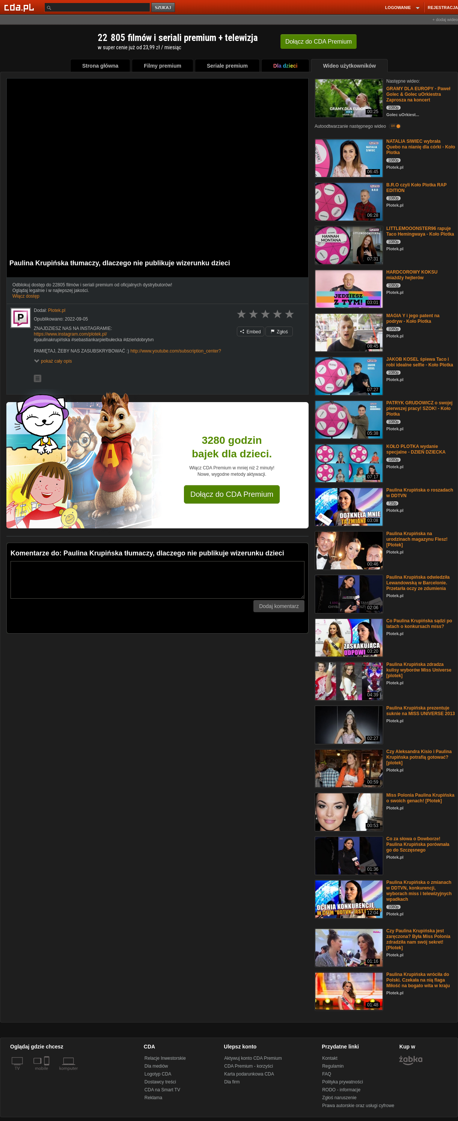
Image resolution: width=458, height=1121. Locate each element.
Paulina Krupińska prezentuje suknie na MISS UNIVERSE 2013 (420, 710)
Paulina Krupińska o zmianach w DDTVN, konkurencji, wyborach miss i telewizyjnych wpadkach (419, 891)
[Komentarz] (157, 580)
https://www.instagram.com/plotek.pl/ (70, 334)
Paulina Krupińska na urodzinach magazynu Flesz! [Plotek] (416, 539)
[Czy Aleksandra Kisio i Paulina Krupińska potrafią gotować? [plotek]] (348, 768)
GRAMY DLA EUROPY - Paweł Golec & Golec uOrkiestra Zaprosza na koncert (418, 94)
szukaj (163, 8)
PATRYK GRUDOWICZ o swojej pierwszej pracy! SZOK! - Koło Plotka (419, 408)
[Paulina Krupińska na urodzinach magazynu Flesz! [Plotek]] (348, 550)
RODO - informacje (341, 1089)
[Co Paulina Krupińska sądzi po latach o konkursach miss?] (348, 637)
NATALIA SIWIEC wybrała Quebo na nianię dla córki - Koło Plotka (420, 147)
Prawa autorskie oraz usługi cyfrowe (358, 1105)
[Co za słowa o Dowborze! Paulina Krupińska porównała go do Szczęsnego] (348, 855)
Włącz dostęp (25, 296)
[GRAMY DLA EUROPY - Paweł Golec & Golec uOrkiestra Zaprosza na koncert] (348, 97)
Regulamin (333, 1066)
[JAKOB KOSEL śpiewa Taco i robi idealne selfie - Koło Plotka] (348, 376)
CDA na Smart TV (162, 1089)
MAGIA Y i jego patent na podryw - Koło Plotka (413, 318)
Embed (250, 331)
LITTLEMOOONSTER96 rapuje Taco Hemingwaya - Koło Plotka (420, 231)
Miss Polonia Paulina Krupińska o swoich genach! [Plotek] (420, 798)
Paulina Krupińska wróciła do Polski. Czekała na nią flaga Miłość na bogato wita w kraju (418, 980)
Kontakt (329, 1058)
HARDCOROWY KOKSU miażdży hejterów (411, 274)
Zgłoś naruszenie (339, 1097)
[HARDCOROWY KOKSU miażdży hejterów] (348, 288)
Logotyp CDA (158, 1074)
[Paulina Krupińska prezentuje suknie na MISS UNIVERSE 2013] (348, 724)
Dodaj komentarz (279, 606)
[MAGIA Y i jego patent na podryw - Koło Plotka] (348, 332)
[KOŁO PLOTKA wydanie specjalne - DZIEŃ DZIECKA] (348, 463)
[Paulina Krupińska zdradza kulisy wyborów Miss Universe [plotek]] (348, 681)
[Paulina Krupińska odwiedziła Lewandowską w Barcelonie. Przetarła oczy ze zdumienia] (348, 594)
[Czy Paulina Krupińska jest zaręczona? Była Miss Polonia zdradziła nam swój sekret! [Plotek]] (348, 947)
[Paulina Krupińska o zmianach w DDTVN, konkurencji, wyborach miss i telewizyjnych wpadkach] (348, 899)
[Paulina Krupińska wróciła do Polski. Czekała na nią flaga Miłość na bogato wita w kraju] (348, 991)
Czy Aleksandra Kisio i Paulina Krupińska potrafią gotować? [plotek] (419, 757)
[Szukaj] (97, 7)
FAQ (326, 1074)
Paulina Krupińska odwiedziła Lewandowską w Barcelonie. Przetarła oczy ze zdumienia (418, 583)
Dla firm (232, 1082)
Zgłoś (279, 331)
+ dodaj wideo (445, 19)
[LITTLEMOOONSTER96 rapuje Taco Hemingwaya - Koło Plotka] (348, 245)
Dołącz (318, 41)
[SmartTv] (47, 1073)
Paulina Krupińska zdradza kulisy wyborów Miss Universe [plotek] (418, 670)
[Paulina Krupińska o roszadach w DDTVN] (348, 506)
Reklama (153, 1097)
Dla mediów (156, 1066)
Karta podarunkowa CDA (249, 1074)
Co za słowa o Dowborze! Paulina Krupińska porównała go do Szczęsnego (417, 844)
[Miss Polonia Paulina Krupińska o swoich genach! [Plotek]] (348, 812)
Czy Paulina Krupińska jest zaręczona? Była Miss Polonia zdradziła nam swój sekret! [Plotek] (418, 939)
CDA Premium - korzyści (248, 1066)
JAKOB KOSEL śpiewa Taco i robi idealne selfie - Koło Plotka (419, 362)
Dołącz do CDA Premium (231, 494)
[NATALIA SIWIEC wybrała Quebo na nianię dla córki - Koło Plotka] (348, 158)
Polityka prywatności (342, 1082)
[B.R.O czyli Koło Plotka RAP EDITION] (348, 201)
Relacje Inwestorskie (165, 1058)
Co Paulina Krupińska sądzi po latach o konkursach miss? (419, 623)
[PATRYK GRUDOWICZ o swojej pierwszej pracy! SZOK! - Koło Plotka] (348, 419)
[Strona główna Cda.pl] (20, 7)
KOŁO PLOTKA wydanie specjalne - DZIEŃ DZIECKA (416, 449)
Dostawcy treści (160, 1082)
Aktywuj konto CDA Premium (253, 1058)
